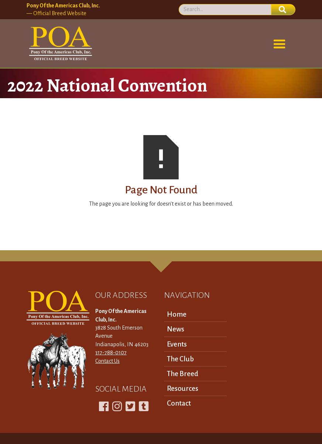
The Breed (182, 374)
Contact (179, 403)
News (175, 329)
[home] (59, 44)
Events (177, 344)
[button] (279, 44)
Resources (182, 388)
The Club (180, 359)
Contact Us (107, 361)
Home (176, 314)
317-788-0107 (111, 352)
